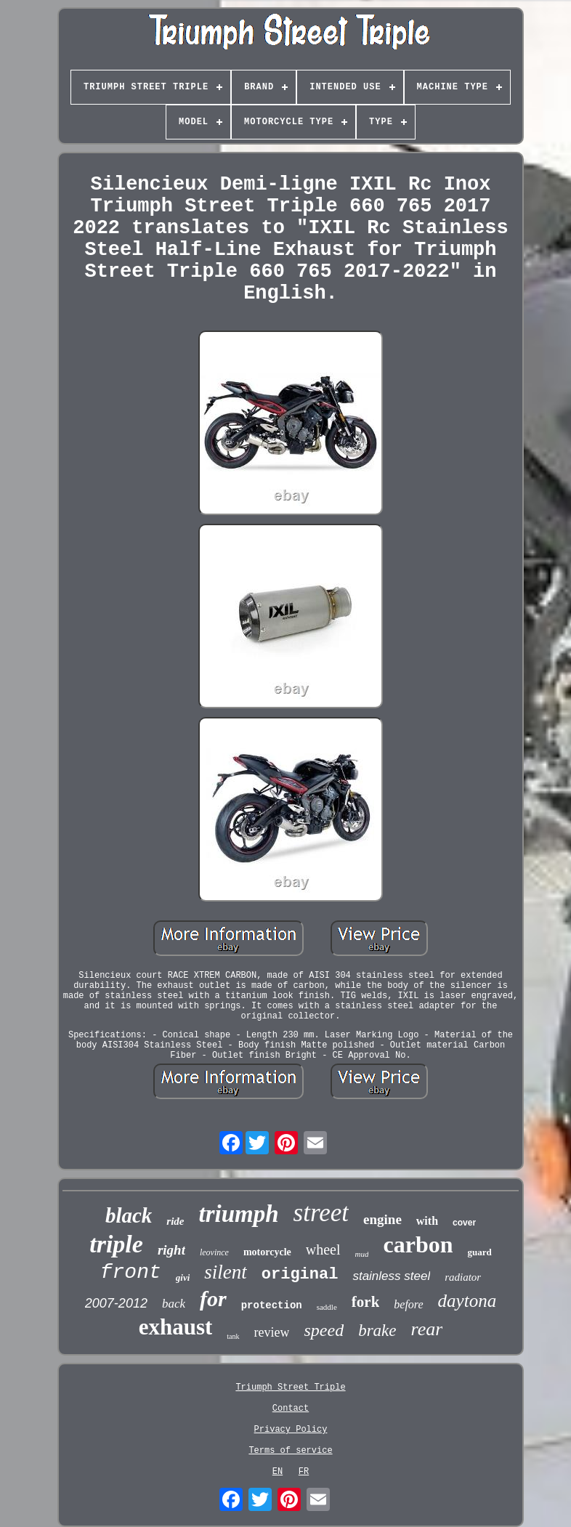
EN (277, 1472)
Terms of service (290, 1451)
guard (479, 1252)
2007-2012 (116, 1303)
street (321, 1213)
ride (175, 1221)
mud (362, 1253)
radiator (463, 1277)
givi (183, 1277)
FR (304, 1472)
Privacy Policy (291, 1430)
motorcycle (267, 1252)
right (171, 1249)
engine (382, 1219)
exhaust (176, 1327)
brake (377, 1330)
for (213, 1299)
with (427, 1221)
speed (324, 1330)
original (300, 1274)
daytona (467, 1301)
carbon (418, 1244)
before (408, 1304)
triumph (239, 1214)
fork (366, 1302)
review (272, 1332)
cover (464, 1223)
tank (233, 1336)
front (130, 1272)
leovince (214, 1252)
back (173, 1304)
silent (225, 1272)
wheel (323, 1249)
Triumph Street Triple (290, 1387)
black (128, 1215)
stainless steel (391, 1276)
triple (116, 1244)
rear (427, 1329)
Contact (290, 1409)
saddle (327, 1307)
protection (271, 1305)
